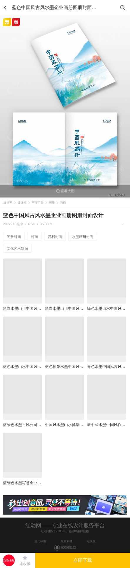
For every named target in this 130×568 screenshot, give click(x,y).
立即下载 (82, 560)
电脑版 (91, 541)
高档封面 (55, 237)
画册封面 (14, 237)
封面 (34, 237)
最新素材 (66, 541)
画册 (52, 202)
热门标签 (40, 541)
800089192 (68, 547)
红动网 (8, 202)
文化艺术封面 (17, 248)
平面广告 (38, 202)
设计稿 (22, 202)
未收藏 (25, 564)
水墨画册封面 (82, 237)
